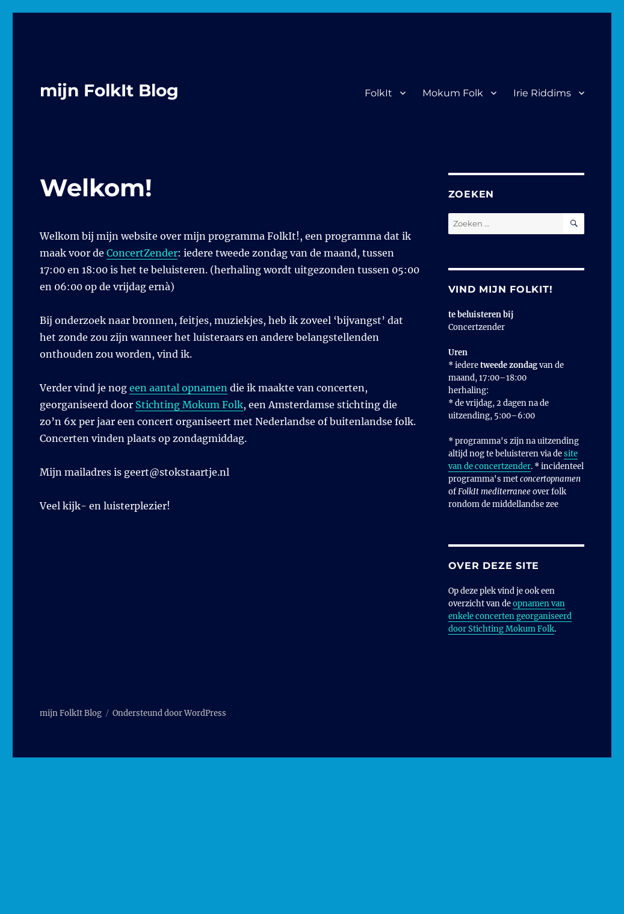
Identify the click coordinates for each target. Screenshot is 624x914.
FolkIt (378, 93)
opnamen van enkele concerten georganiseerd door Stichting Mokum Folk (510, 616)
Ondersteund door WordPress (169, 713)
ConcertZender (142, 253)
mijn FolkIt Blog (109, 90)
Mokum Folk (452, 93)
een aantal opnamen (178, 388)
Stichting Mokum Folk (189, 405)
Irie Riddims (542, 93)
